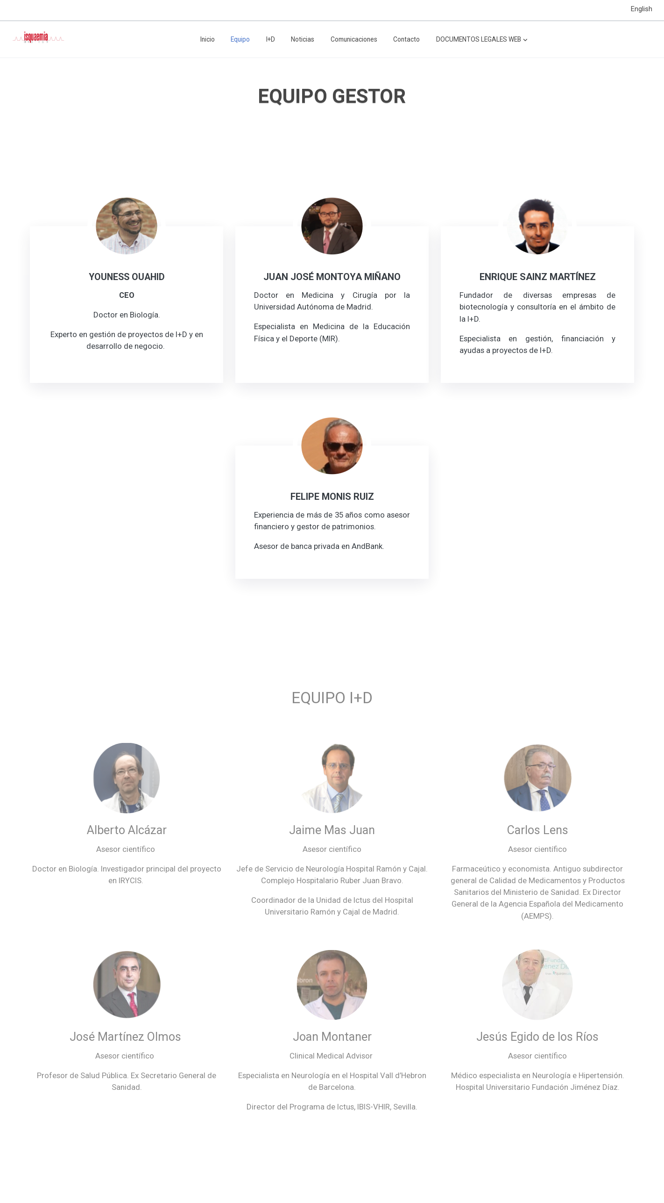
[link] (38, 39)
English (641, 9)
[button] (482, 39)
